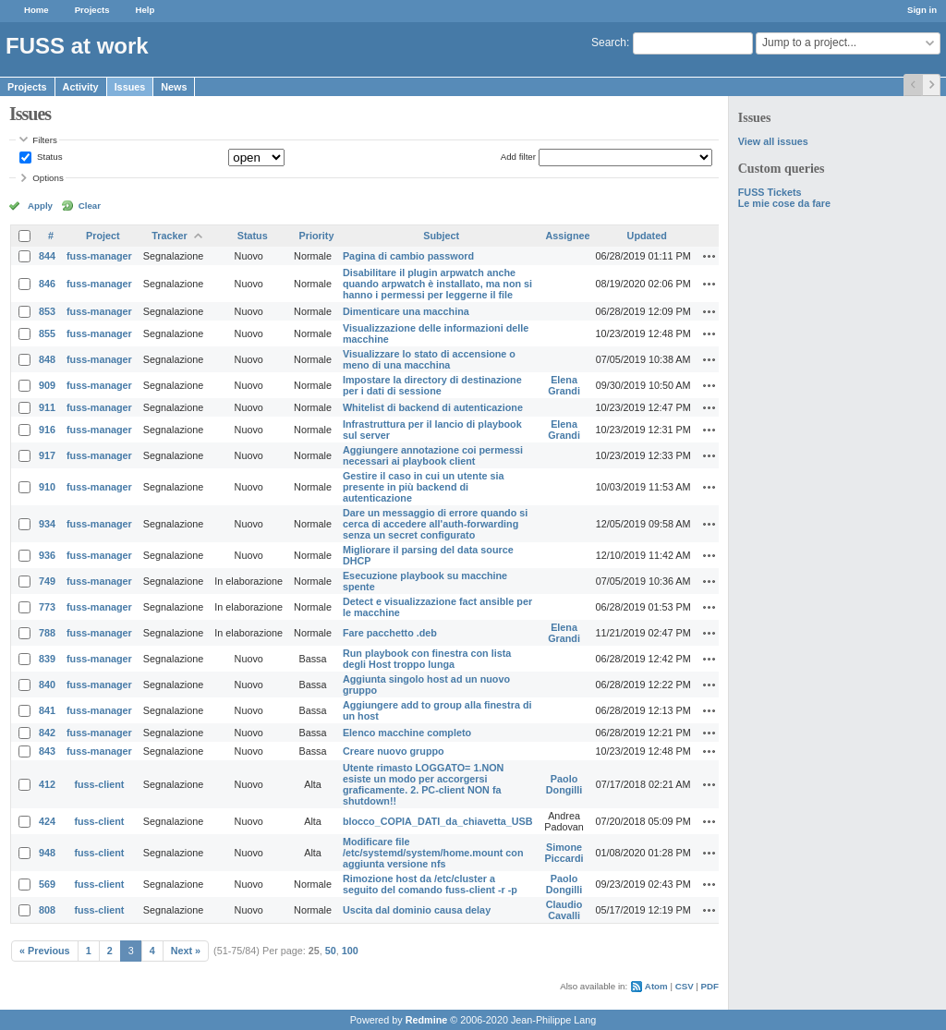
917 (47, 455)
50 (330, 950)
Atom (656, 986)
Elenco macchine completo (407, 732)
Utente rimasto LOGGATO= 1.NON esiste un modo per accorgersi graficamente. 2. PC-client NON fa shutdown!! (423, 784)
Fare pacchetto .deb (390, 632)
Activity (81, 86)
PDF (710, 986)
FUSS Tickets (770, 192)
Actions (709, 255)
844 (47, 255)
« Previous (44, 950)
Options (48, 178)
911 (47, 407)
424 (47, 821)
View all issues (773, 141)
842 (47, 732)
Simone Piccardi (564, 853)
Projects (92, 10)
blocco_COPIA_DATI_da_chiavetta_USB (438, 821)
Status (48, 156)
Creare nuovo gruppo (393, 751)
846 (47, 283)
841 (47, 710)
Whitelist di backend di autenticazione (433, 407)
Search (608, 42)
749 (47, 581)
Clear (90, 205)
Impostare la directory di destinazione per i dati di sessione (432, 385)
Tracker (169, 235)
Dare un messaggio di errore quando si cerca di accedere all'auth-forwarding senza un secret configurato (435, 523)
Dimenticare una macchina (406, 311)
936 (47, 555)
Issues (130, 86)
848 (47, 359)
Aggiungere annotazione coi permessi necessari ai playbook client (433, 455)
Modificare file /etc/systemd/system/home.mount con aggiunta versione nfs (433, 852)
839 (47, 658)
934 (47, 523)
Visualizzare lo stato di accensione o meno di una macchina (429, 359)
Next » (185, 950)
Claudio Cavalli (564, 910)
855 (47, 333)
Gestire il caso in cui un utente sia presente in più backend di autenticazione (423, 486)
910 (47, 486)
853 (47, 311)
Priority (316, 235)
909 (47, 385)
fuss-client (99, 784)
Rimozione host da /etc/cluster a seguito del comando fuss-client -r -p (430, 884)
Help (145, 10)
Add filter (518, 156)
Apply (40, 205)
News (174, 86)
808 (47, 909)
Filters (44, 140)
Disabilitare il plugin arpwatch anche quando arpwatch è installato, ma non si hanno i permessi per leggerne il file (437, 283)
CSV (684, 986)
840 (47, 684)
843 (47, 751)
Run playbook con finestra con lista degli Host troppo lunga (427, 659)
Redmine (427, 1019)
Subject (441, 235)
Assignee (568, 235)
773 (47, 606)
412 (47, 784)
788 (47, 632)
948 (47, 852)
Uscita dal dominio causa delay (417, 909)
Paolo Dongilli (564, 784)
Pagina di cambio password (408, 255)
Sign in (922, 10)
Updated (647, 235)
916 (47, 429)
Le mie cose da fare (784, 203)
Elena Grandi (564, 385)
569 (47, 884)
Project (103, 235)
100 (350, 950)
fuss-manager (99, 255)
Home (36, 10)
